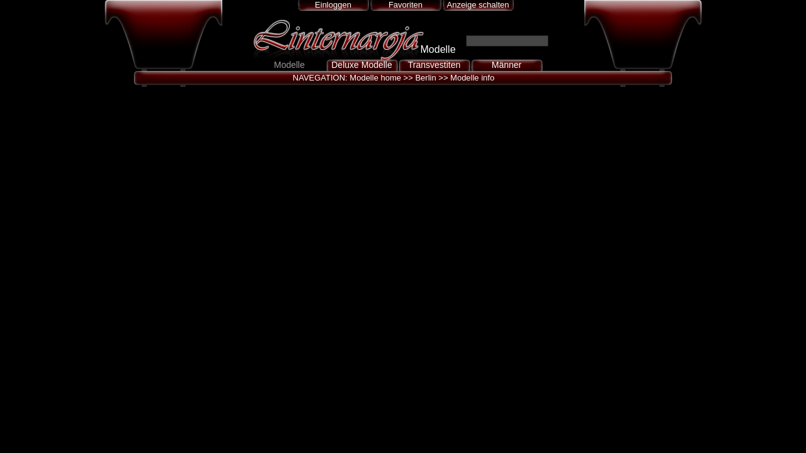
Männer (506, 65)
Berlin (425, 77)
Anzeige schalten (477, 4)
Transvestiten (434, 65)
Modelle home (375, 77)
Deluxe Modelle (361, 65)
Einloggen (333, 4)
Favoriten (406, 4)
